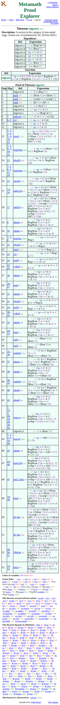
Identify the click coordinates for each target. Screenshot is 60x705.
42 (8, 427)
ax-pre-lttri (28, 618)
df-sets (28, 678)
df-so (11, 648)
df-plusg (29, 681)
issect (16, 136)
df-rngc (30, 694)
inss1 (16, 249)
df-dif (22, 637)
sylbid (16, 266)
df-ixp (23, 666)
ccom (42, 584)
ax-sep (12, 606)
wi (19, 579)
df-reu (25, 635)
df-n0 (20, 676)
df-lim (35, 653)
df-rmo (15, 635)
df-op (14, 643)
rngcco (16, 417)
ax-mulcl (32, 611)
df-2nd (33, 660)
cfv (15, 587)
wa (35, 579)
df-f (30, 655)
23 (8, 254)
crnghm (41, 592)
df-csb (12, 637)
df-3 (10, 673)
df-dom (42, 666)
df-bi (38, 625)
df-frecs (43, 660)
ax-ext (47, 603)
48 (8, 499)
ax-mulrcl (46, 611)
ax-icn (48, 608)
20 (8, 284)
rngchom (18, 150)
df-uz (50, 676)
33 (8, 333)
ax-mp (40, 598)
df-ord (16, 653)
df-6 (38, 673)
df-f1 (39, 655)
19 (8, 410)
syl (14, 120)
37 (8, 361)
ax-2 (53, 598)
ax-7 (46, 600)
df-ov (32, 658)
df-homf (45, 683)
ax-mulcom (7, 613)
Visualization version (50, 22)
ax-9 (10, 603)
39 (8, 424)
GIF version (54, 23)
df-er (44, 663)
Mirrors (3, 20)
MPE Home (20, 20)
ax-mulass (36, 613)
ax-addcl (6, 611)
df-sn (43, 640)
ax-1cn (37, 608)
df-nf (5, 630)
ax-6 (38, 600)
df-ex (49, 627)
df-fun (12, 655)
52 (8, 568)
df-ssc (13, 686)
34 (8, 419)
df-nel (42, 632)
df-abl (37, 691)
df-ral (51, 632)
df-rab (35, 635)
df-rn (31, 650)
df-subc (36, 686)
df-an (46, 625)
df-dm (21, 650)
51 (8, 555)
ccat (35, 589)
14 (8, 189)
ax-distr (48, 613)
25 (8, 268)
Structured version (51, 20)
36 (8, 354)
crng (22, 592)
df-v (44, 635)
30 (8, 312)
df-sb (14, 630)
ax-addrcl (19, 611)
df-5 (28, 673)
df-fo (48, 655)
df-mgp (48, 691)
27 (8, 286)
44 (8, 443)
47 (8, 479)
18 (8, 497)
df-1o (34, 663)
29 (8, 331)
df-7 (46, 673)
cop (44, 581)
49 (8, 549)
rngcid (16, 439)
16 (8, 192)
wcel (16, 581)
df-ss (49, 637)
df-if (24, 640)
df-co (12, 650)
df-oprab (42, 658)
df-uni (23, 643)
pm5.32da (18, 479)
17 (8, 207)
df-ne (33, 632)
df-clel (13, 632)
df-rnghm (17, 694)
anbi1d (16, 207)
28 (8, 416)
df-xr (45, 668)
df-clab (43, 630)
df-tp (5, 643)
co (37, 587)
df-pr (52, 640)
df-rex (5, 635)
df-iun (33, 643)
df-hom (41, 681)
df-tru (30, 627)
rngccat (17, 116)
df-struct (15, 678)
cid (22, 584)
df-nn (44, 671)
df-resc (24, 686)
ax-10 (18, 603)
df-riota (22, 658)
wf (7, 587)
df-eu (33, 630)
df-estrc (48, 686)
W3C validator (53, 702)
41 (8, 400)
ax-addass (22, 613)
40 (8, 390)
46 (8, 464)
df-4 (19, 673)
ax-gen (11, 600)
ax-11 (28, 603)
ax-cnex (12, 608)
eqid (15, 95)
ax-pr (43, 606)
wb (26, 579)
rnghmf (17, 353)
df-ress (17, 681)
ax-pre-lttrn (43, 618)
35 (8, 351)
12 (8, 566)
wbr (13, 584)
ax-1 (47, 598)
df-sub (22, 671)
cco (23, 589)
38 (8, 371)
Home (11, 20)
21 (8, 244)
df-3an (16, 517)
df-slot (38, 678)
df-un (31, 637)
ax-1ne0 (18, 616)
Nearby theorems (52, 7)
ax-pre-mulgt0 (21, 621)
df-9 (10, 676)
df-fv (12, 658)
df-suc (45, 653)
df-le (13, 671)
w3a (44, 579)
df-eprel (42, 645)
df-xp (38, 648)
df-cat (23, 683)
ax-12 (37, 603)
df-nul (15, 640)
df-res (40, 650)
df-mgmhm (19, 689)
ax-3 (4, 600)
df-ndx (50, 678)
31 (8, 315)
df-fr (20, 648)
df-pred (6, 653)
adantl (16, 371)
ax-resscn (25, 608)
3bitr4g (17, 552)
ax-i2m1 (6, 616)
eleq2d (16, 160)
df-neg (33, 671)
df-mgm (6, 689)
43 (8, 461)
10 (8, 139)
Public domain (36, 702)
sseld (16, 260)
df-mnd (44, 689)
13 (8, 160)
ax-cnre (16, 618)
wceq (4, 581)
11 (8, 142)
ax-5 (29, 600)
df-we (29, 648)
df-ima (50, 650)
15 (8, 181)
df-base (6, 681)
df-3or (10, 627)
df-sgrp (33, 689)
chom (9, 589)
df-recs (15, 663)
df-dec (39, 676)
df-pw (33, 640)
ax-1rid (30, 616)
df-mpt (14, 645)
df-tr (23, 645)
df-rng (5, 694)
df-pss (5, 640)
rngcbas (17, 238)
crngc (11, 594)
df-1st (22, 660)
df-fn (22, 655)
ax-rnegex (43, 616)
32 (8, 322)
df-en (32, 666)
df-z (29, 676)
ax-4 (21, 600)
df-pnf (23, 668)
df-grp (14, 691)
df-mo (23, 630)
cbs (48, 587)
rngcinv (33, 697)
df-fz (5, 678)
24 (8, 260)
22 (8, 265)
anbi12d (17, 191)
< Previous (53, 2)
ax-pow (33, 606)
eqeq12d (17, 463)
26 (8, 275)
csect (8, 592)
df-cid (33, 683)
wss (36, 581)
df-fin (14, 668)
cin (26, 581)
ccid (46, 589)
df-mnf (34, 668)
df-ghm (26, 691)
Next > (56, 5)
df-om (13, 660)
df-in (41, 637)
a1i (15, 254)
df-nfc (23, 632)
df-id (32, 645)
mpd (15, 285)
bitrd (15, 498)
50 (8, 552)
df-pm (13, 666)
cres (32, 584)
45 (8, 450)
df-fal (40, 627)
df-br (42, 643)
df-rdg (25, 663)
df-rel (48, 648)
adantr (16, 222)
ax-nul (22, 606)
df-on (26, 653)
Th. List (29, 20)
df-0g (13, 683)
